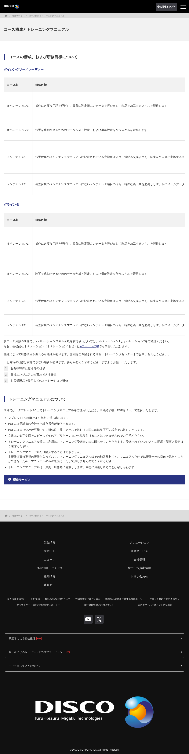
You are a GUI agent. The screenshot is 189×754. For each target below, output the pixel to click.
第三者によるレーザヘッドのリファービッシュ (37, 652)
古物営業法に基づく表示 (87, 599)
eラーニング (88, 346)
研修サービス (18, 16)
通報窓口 (49, 585)
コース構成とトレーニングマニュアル (47, 16)
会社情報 (139, 559)
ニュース (49, 559)
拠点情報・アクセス (50, 568)
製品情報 (49, 542)
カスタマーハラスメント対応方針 (155, 605)
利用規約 (35, 599)
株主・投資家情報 (139, 568)
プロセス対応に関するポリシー (166, 599)
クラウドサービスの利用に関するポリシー (38, 605)
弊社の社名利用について (57, 599)
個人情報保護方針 (16, 599)
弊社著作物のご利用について (99, 605)
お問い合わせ (139, 576)
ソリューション (139, 542)
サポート (49, 551)
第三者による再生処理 (22, 638)
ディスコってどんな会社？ (25, 665)
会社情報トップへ (166, 6)
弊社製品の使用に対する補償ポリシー (124, 599)
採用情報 (49, 576)
